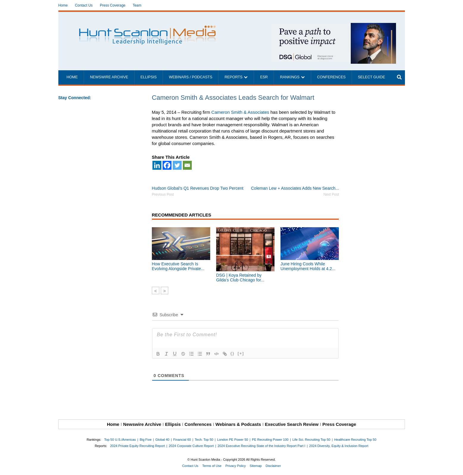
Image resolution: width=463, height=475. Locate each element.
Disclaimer (273, 466)
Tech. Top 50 (204, 439)
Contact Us (84, 5)
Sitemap (256, 466)
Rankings (290, 77)
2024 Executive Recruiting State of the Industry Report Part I (261, 446)
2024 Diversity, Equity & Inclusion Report (338, 446)
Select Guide (371, 77)
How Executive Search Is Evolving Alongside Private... (178, 266)
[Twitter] (177, 165)
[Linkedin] (156, 165)
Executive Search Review (292, 424)
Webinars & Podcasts (238, 424)
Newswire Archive (109, 77)
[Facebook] (167, 165)
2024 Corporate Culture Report (191, 446)
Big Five (146, 439)
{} (232, 353)
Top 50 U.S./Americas (120, 439)
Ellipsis (149, 77)
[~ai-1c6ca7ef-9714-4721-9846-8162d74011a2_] (333, 26)
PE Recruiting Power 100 (270, 439)
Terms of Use (212, 466)
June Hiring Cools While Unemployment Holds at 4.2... (307, 266)
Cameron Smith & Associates (240, 112)
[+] (241, 353)
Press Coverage (112, 5)
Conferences (331, 77)
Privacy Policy (235, 466)
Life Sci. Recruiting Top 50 (311, 439)
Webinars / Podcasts (190, 77)
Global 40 (162, 439)
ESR (264, 77)
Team (136, 5)
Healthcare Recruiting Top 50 (355, 439)
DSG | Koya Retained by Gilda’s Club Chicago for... (240, 277)
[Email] (187, 165)
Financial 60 (182, 439)
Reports (233, 77)
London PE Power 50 (232, 439)
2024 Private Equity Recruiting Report (137, 446)
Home (63, 5)
